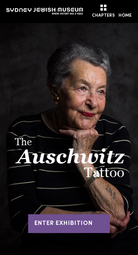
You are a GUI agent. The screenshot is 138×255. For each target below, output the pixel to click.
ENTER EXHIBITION (69, 223)
